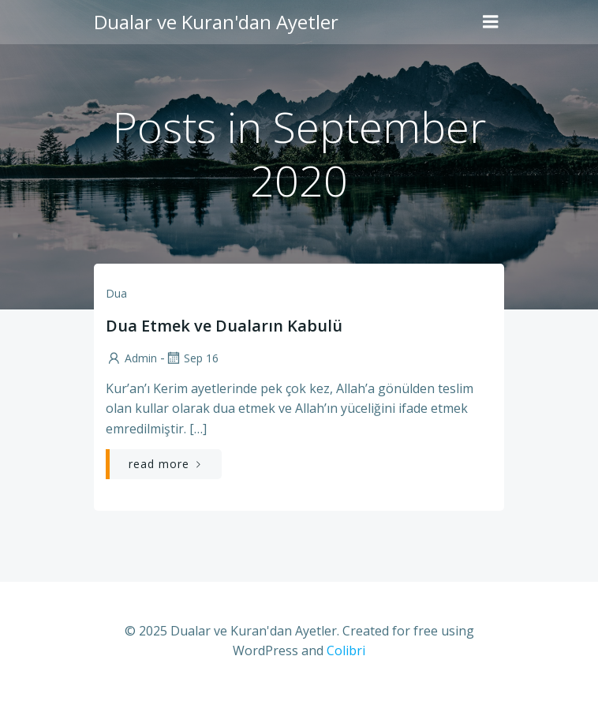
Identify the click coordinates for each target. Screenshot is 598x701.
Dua (116, 293)
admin (131, 357)
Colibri (346, 650)
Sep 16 (192, 357)
